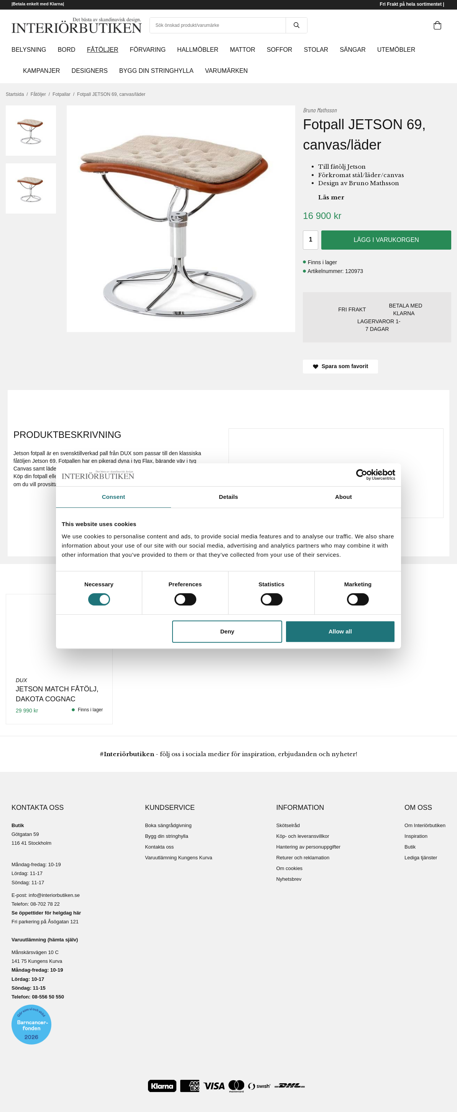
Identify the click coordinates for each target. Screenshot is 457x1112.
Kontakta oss (159, 847)
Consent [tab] (113, 496)
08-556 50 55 (46, 997)
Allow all (340, 631)
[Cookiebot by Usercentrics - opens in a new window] (361, 474)
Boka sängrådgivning (168, 825)
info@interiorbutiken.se (54, 895)
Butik (410, 847)
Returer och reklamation (302, 857)
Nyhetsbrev (288, 879)
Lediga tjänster (420, 857)
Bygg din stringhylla (166, 836)
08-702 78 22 (45, 904)
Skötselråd (287, 825)
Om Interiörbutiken (424, 825)
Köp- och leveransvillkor (302, 836)
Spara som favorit (340, 366)
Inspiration (415, 836)
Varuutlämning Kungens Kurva (178, 857)
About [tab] (343, 496)
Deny (227, 631)
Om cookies (289, 868)
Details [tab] (228, 496)
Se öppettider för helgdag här (46, 913)
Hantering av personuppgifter (308, 847)
